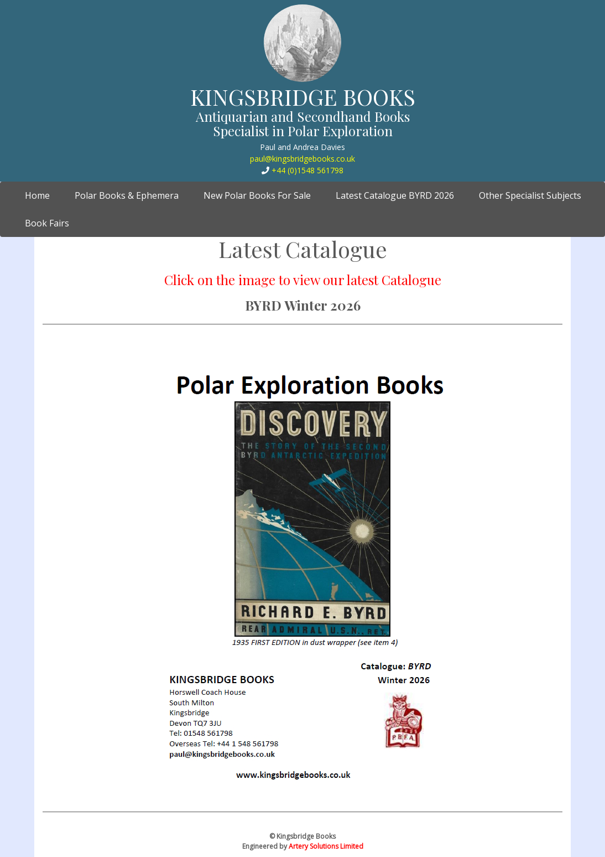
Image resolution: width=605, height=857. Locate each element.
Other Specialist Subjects (530, 195)
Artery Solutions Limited (326, 846)
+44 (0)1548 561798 (307, 170)
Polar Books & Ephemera (127, 195)
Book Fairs (47, 223)
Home (41, 195)
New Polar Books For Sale (257, 195)
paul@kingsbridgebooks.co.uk (302, 158)
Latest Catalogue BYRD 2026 (395, 195)
